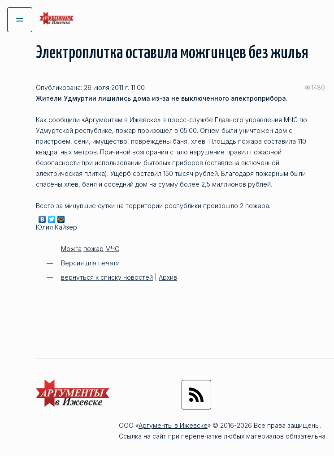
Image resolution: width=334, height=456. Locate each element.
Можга (71, 248)
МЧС (112, 248)
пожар (93, 248)
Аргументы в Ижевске (173, 425)
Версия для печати (90, 263)
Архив (168, 277)
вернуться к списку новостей (107, 277)
